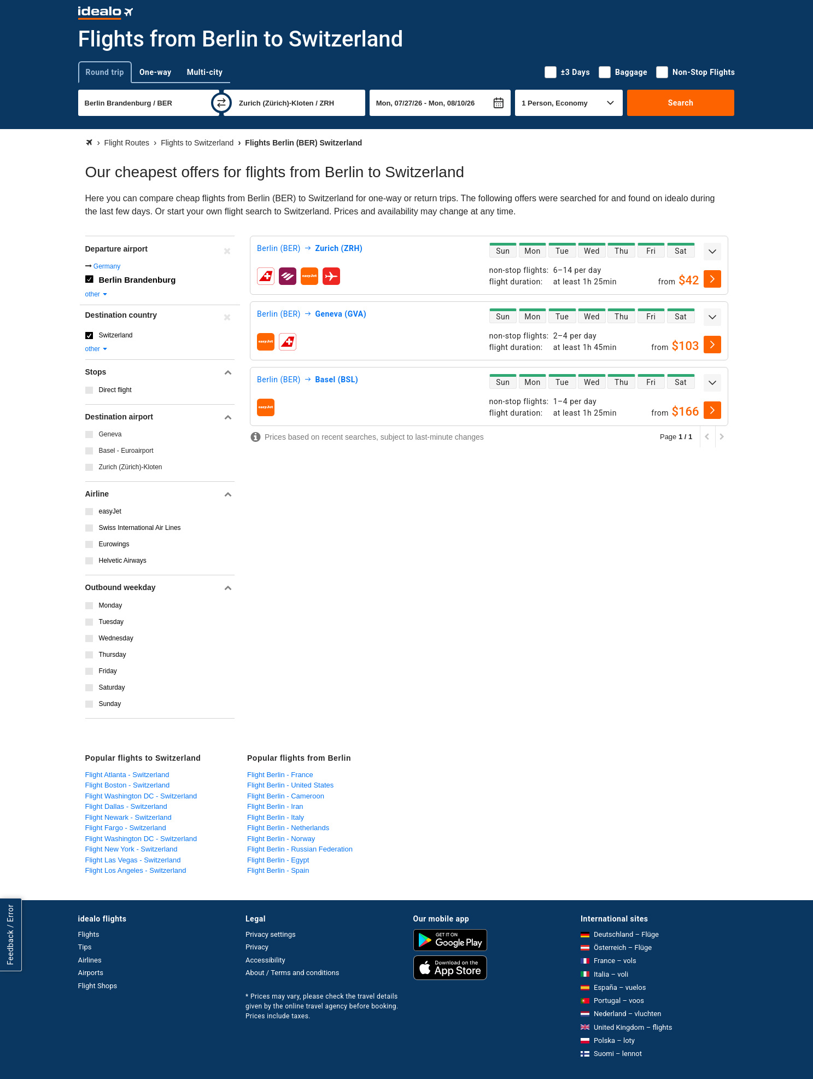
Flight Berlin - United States (290, 785)
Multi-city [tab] (205, 72)
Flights (89, 934)
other (97, 294)
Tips (85, 947)
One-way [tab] (155, 72)
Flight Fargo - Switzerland (125, 828)
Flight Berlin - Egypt (278, 860)
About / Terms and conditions (292, 973)
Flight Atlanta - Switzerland (127, 775)
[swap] (221, 102)
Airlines (90, 960)
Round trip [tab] (105, 72)
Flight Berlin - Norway (281, 839)
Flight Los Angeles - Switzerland (135, 870)
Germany (106, 266)
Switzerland (116, 335)
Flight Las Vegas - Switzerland (133, 860)
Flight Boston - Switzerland (127, 785)
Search (681, 102)
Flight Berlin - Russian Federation (300, 849)
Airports (90, 973)
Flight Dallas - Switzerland (126, 806)
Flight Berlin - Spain (278, 870)
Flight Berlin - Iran (275, 806)
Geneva (110, 434)
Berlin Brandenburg (137, 279)
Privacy (256, 947)
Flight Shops (98, 986)
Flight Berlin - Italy (275, 817)
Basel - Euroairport (126, 450)
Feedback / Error (10, 934)
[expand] (712, 251)
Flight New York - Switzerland (131, 849)
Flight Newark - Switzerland (128, 817)
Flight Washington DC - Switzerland (141, 796)
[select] (712, 279)
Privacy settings (270, 934)
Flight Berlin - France (280, 775)
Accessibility (265, 960)
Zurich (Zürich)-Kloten (130, 467)
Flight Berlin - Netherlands (288, 828)
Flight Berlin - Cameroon (285, 796)
